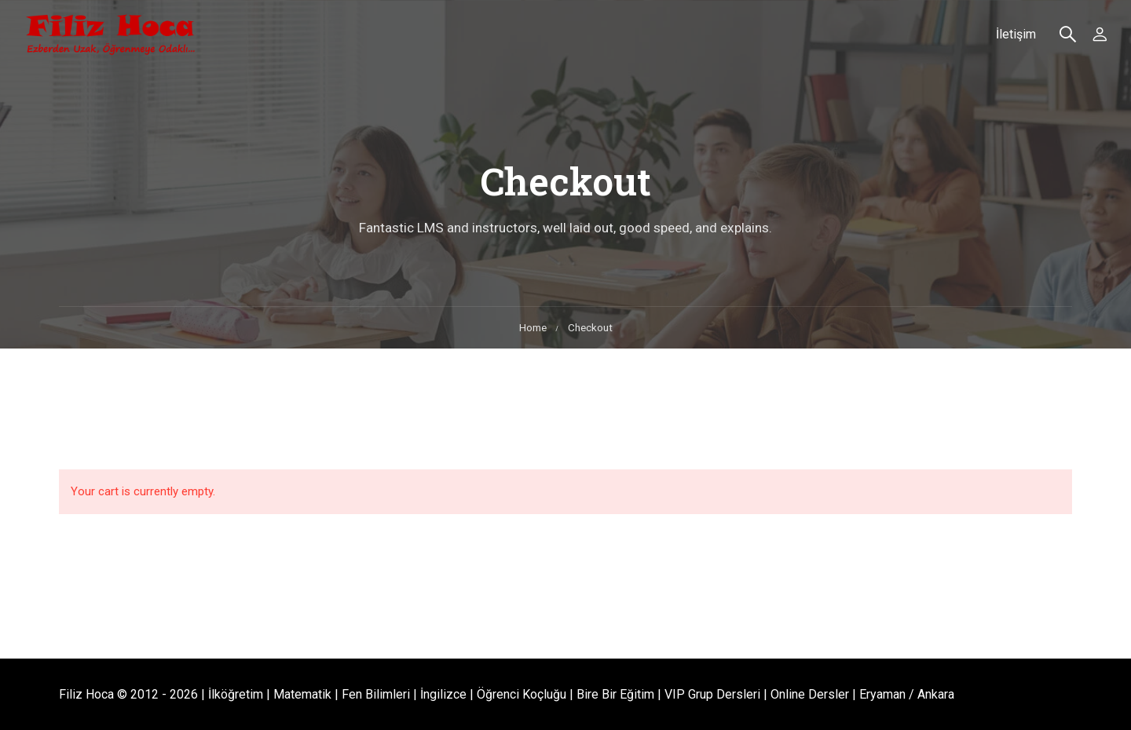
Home (533, 327)
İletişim (1016, 34)
